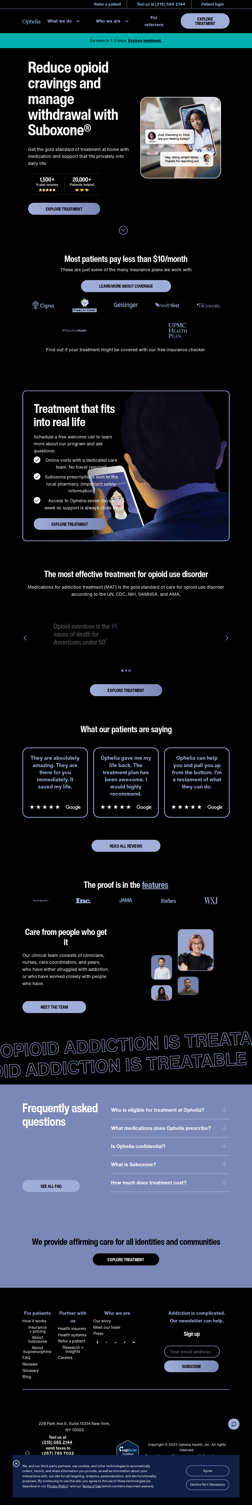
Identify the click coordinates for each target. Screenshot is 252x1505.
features (155, 884)
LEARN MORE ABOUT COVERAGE (126, 286)
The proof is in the (126, 885)
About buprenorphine (37, 1350)
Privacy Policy (57, 1486)
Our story (102, 1321)
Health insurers (72, 1328)
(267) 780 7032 (58, 1453)
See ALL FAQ (51, 1186)
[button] (65, 21)
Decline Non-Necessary (207, 1484)
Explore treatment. (145, 40)
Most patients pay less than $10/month (126, 259)
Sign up (192, 1333)
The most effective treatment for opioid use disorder (126, 574)
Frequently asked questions (60, 1114)
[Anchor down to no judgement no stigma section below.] (123, 231)
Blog (26, 1377)
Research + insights (73, 1349)
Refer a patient (71, 1341)
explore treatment (64, 209)
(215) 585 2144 (57, 1442)
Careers (65, 1357)
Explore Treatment (205, 21)
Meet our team (106, 1327)
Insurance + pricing (37, 1329)
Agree (207, 1470)
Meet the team (54, 1007)
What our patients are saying (126, 729)
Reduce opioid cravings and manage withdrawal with (73, 98)
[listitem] (55, 782)
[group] (126, 634)
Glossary (30, 1370)
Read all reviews (126, 846)
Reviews (29, 1364)
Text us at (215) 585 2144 (161, 4)
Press (98, 1333)
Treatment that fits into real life (74, 418)
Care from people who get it (66, 937)
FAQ (26, 1358)
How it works (34, 1321)
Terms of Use (91, 1486)
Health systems (72, 1335)
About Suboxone (37, 1339)
